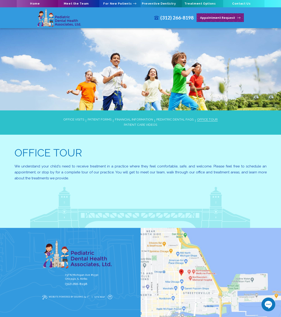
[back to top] (110, 297)
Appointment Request (220, 18)
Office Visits (73, 119)
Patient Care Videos (140, 124)
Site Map (100, 297)
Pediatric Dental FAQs (175, 119)
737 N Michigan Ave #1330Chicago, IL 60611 (81, 276)
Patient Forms (99, 119)
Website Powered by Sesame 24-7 (66, 297)
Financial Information (134, 119)
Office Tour (207, 119)
